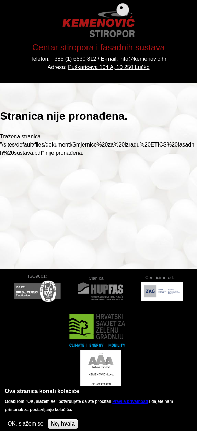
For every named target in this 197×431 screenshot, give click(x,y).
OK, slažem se (25, 425)
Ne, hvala (63, 425)
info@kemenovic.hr (142, 59)
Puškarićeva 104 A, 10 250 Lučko (109, 67)
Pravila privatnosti (130, 402)
